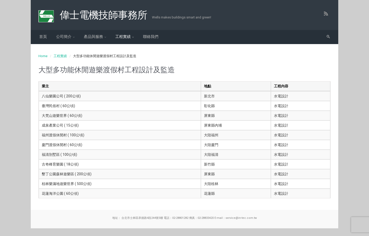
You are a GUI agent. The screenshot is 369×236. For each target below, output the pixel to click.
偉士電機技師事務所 (103, 15)
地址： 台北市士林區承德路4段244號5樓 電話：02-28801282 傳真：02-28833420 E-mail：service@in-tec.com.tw (184, 218)
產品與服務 (93, 36)
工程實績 (123, 36)
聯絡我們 (150, 36)
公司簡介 (63, 36)
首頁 (43, 36)
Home (42, 56)
